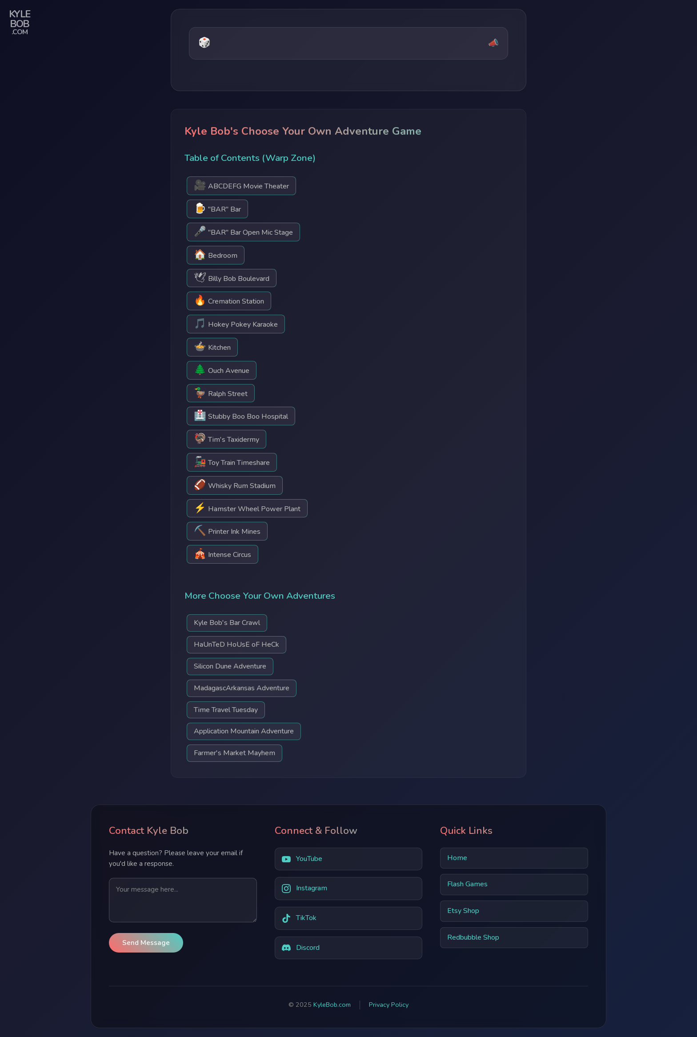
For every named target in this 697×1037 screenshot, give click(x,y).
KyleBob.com (332, 1004)
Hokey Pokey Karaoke (236, 323)
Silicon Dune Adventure (230, 666)
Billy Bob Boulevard (231, 277)
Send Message (146, 942)
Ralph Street (221, 393)
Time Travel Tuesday (226, 710)
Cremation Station (229, 300)
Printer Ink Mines (227, 530)
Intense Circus (222, 554)
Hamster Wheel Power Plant (247, 508)
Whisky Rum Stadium (235, 485)
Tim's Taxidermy (226, 438)
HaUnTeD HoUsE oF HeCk (236, 644)
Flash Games (467, 884)
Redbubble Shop (473, 937)
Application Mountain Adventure (244, 731)
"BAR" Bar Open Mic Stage (243, 231)
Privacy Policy (389, 1004)
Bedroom (215, 254)
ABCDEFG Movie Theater (241, 185)
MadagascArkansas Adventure (241, 688)
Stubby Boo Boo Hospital (241, 415)
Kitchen (212, 346)
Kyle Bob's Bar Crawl (227, 623)
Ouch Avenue (221, 369)
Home (457, 858)
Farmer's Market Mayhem (234, 753)
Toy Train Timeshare (232, 461)
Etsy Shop (463, 911)
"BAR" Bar (217, 208)
